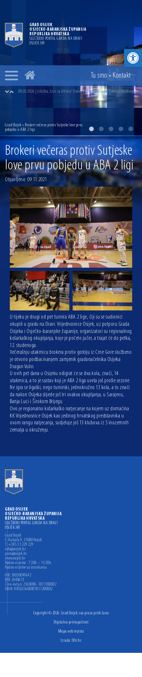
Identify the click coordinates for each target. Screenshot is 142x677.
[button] (133, 58)
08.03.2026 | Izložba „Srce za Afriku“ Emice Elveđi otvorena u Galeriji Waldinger (77, 91)
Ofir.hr (77, 640)
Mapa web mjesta (71, 631)
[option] (77, 91)
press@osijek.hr (16, 554)
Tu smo (99, 76)
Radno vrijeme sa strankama (26, 567)
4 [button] (120, 129)
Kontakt (122, 76)
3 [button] (111, 129)
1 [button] (91, 129)
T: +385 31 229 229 (19, 545)
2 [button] (101, 129)
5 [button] (130, 129)
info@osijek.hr (15, 549)
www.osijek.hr (15, 558)
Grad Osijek (13, 125)
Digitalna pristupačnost (71, 622)
